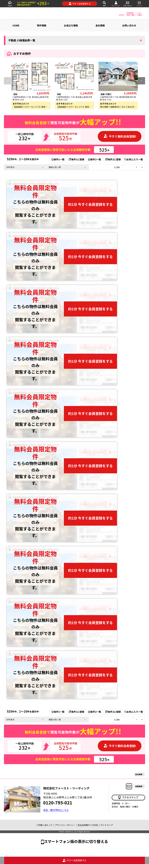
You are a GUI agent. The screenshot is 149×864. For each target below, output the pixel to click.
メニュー (139, 3)
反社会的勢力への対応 (88, 825)
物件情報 (41, 25)
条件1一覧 (58, 159)
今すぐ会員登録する (80, 3)
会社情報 (100, 25)
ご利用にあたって (44, 825)
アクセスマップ (128, 797)
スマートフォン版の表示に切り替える (76, 841)
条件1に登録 (76, 159)
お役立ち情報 (71, 25)
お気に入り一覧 (133, 159)
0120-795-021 (57, 802)
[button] (141, 80)
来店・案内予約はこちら (56, 810)
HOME (10, 3)
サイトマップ (107, 825)
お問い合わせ (127, 3)
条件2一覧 (94, 159)
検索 (104, 3)
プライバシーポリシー (65, 825)
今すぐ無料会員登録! (120, 136)
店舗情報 (138, 786)
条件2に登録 (113, 159)
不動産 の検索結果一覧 (21, 40)
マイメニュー (116, 4)
